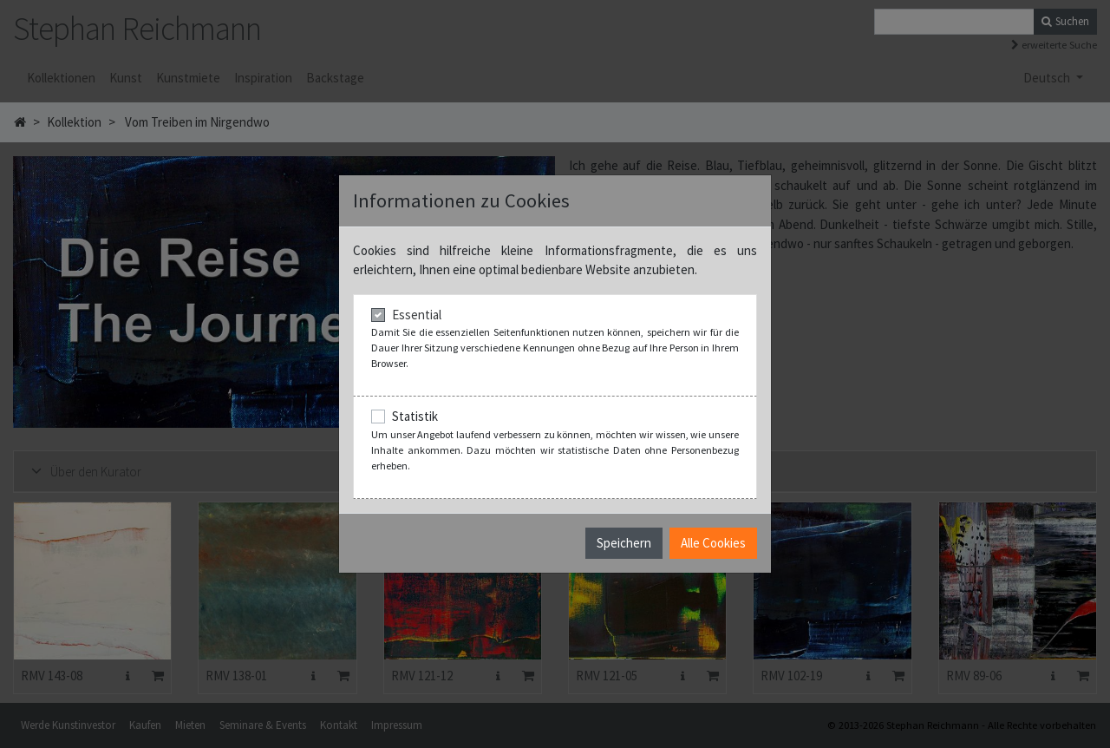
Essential (416, 314)
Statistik (415, 416)
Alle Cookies (713, 543)
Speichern (624, 543)
